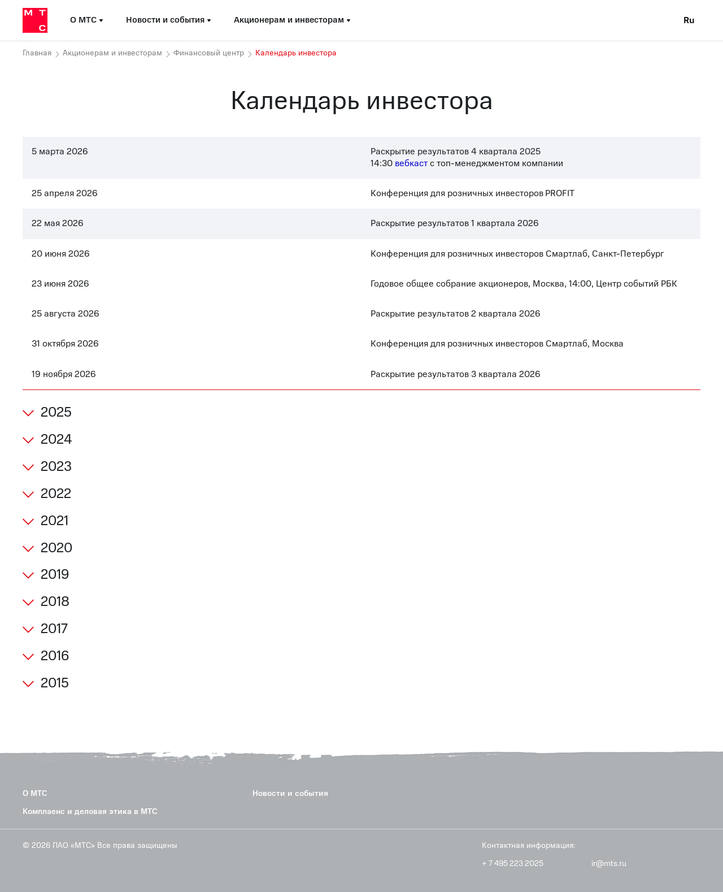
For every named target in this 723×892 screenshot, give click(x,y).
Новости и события (290, 793)
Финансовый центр (208, 53)
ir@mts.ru (608, 864)
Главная (37, 53)
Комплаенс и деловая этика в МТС (90, 811)
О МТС (35, 793)
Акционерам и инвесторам (112, 53)
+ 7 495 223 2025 (512, 864)
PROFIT (559, 193)
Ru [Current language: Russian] (689, 20)
